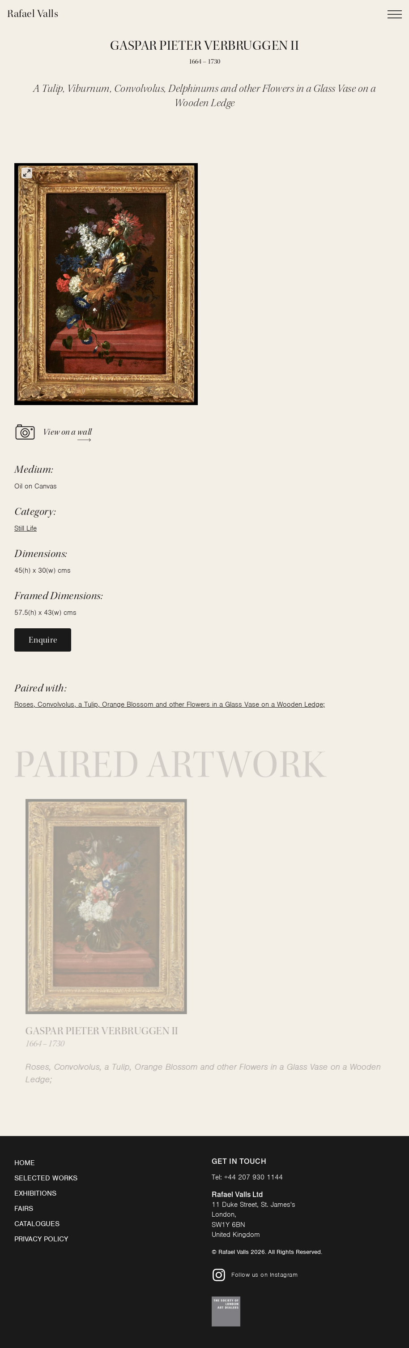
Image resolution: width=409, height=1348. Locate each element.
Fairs (23, 1208)
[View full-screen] (26, 173)
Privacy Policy (41, 1239)
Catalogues (37, 1223)
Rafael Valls (32, 13)
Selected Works (45, 1178)
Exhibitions (35, 1193)
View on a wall (52, 432)
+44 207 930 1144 (253, 1177)
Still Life (25, 528)
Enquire (43, 640)
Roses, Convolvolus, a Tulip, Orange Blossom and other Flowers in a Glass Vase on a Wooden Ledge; (169, 704)
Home (24, 1162)
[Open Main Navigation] (395, 14)
